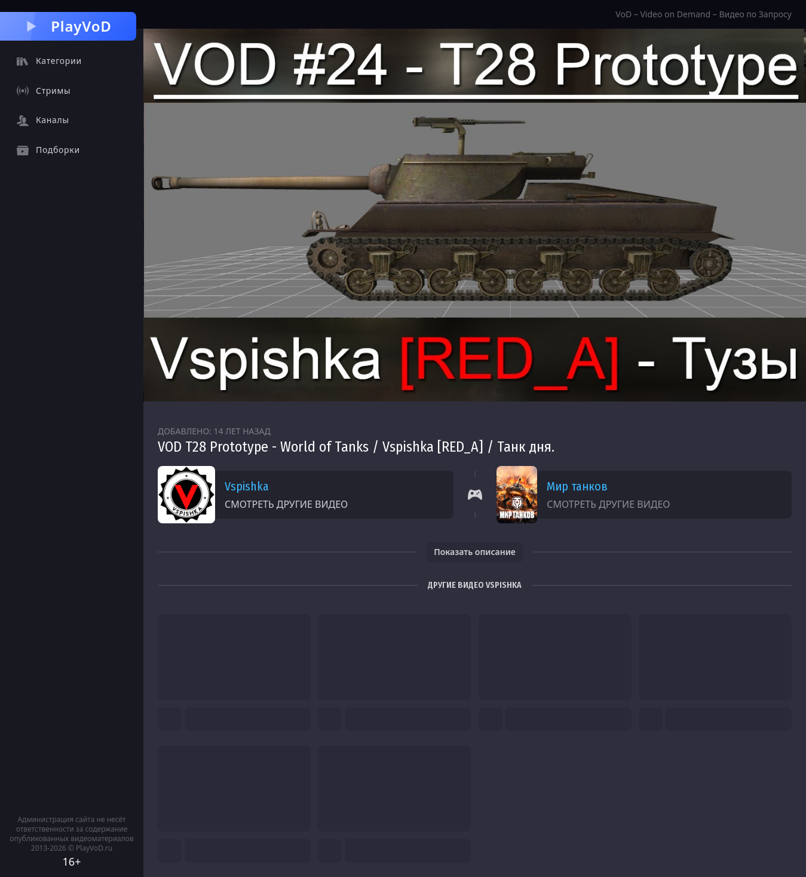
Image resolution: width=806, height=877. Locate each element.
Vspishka (247, 486)
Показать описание (475, 551)
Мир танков (577, 486)
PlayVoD (67, 26)
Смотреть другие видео (286, 504)
